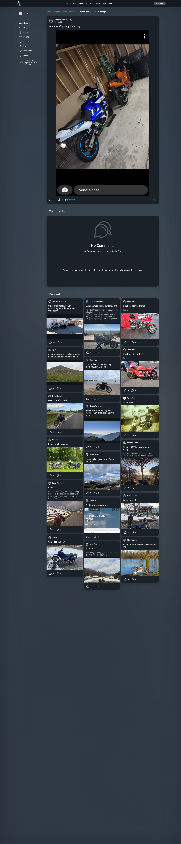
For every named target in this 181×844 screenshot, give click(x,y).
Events (97, 3)
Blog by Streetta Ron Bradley (65, 12)
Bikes (80, 3)
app (90, 270)
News (23, 55)
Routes (89, 3)
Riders (73, 3)
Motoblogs (25, 51)
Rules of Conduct (31, 63)
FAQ (22, 61)
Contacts (28, 61)
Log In (73, 270)
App (110, 3)
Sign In (160, 3)
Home (65, 3)
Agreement (29, 63)
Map (104, 3)
